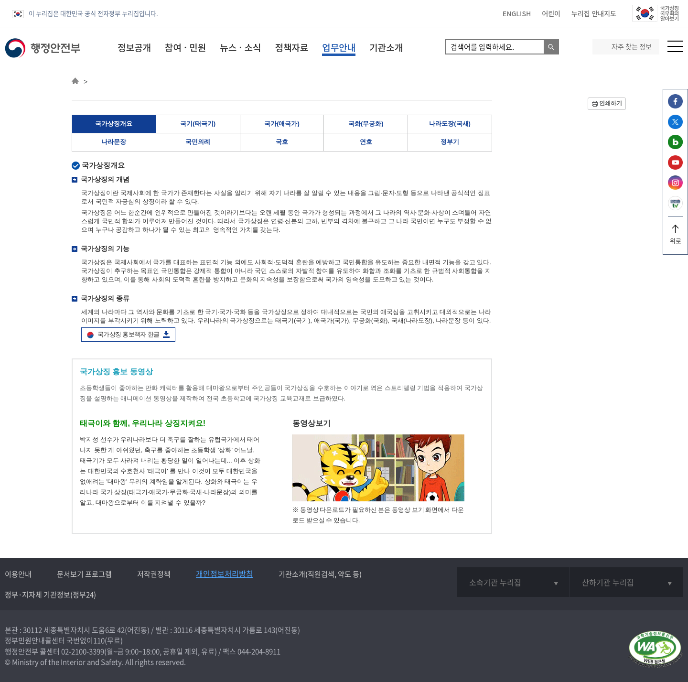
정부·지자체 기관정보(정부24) (50, 594)
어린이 (551, 13)
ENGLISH (517, 13)
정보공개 (134, 47)
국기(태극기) (197, 123)
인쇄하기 (610, 103)
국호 (282, 141)
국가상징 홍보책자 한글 (128, 334)
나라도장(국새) (450, 123)
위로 (675, 237)
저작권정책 (154, 574)
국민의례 (197, 141)
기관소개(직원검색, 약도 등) (320, 574)
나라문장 (113, 141)
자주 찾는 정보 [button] (632, 47)
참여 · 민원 (185, 47)
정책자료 (291, 47)
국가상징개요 (113, 123)
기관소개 (386, 47)
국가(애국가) (282, 123)
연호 (366, 141)
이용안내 (18, 574)
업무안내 (338, 47)
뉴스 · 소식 (240, 47)
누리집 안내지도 (593, 13)
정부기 (450, 141)
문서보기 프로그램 (84, 574)
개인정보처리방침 (224, 573)
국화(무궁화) (366, 123)
